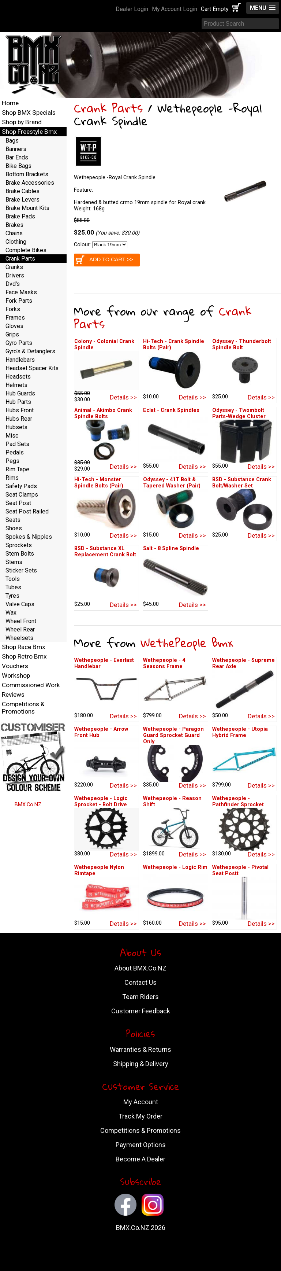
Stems (13, 562)
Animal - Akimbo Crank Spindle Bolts (103, 413)
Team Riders (140, 997)
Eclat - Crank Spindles (171, 410)
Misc (11, 435)
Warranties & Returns (140, 1049)
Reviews (13, 694)
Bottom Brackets (26, 174)
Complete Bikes (25, 250)
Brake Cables (22, 191)
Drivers (14, 275)
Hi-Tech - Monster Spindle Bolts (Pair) (98, 482)
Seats (12, 519)
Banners (15, 148)
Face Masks (21, 292)
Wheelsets (19, 637)
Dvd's (12, 283)
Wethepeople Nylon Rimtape (99, 870)
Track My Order (140, 1116)
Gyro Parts (18, 342)
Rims (12, 477)
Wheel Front (20, 621)
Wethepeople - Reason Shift (172, 801)
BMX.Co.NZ (28, 805)
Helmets (16, 385)
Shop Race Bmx (23, 647)
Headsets (18, 376)
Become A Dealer (140, 1159)
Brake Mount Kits (27, 208)
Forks (12, 309)
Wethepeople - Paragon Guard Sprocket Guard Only (173, 735)
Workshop (16, 675)
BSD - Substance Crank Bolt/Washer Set (241, 482)
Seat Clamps (21, 494)
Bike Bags (18, 165)
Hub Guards (20, 393)
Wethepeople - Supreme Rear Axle (243, 663)
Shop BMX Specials (29, 112)
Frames (15, 317)
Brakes (14, 224)
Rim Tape (17, 469)
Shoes (13, 528)
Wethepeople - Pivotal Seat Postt (240, 870)
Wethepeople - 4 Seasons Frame (164, 663)
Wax (10, 612)
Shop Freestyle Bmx (29, 131)
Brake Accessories (29, 182)
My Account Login (174, 8)
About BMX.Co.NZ (140, 968)
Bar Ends (16, 157)
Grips (12, 334)
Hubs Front (19, 410)
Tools (12, 578)
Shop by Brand (22, 122)
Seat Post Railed (27, 511)
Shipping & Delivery (140, 1064)
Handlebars (20, 359)
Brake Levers (22, 199)
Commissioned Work (31, 685)
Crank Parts (108, 108)
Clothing (15, 241)
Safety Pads (21, 486)
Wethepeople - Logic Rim (175, 867)
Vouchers (15, 666)
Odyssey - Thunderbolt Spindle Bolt (241, 344)
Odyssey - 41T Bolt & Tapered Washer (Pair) (172, 482)
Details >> (123, 397)
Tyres (12, 595)
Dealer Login (132, 8)
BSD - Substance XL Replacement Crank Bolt (105, 551)
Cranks (14, 267)
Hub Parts (18, 401)
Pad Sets (17, 444)
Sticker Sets (21, 570)
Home (10, 103)
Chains (14, 233)
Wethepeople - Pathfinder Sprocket (238, 801)
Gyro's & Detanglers (30, 351)
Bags (12, 140)
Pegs (12, 460)
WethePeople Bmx (186, 642)
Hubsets (16, 427)
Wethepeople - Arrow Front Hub (101, 732)
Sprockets (18, 545)
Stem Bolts (19, 553)
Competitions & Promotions (23, 707)
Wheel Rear (20, 629)
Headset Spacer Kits (32, 368)
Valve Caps (19, 604)
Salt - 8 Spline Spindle (171, 548)
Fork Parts (18, 300)
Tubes (13, 587)
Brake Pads (20, 216)
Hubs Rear (18, 418)
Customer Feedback (140, 1011)
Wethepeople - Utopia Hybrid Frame (240, 732)
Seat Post (18, 503)
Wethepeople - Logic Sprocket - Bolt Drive (100, 801)
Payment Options (141, 1145)
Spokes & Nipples (28, 536)
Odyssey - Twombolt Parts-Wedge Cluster (239, 413)
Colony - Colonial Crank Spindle (104, 344)
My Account (140, 1102)
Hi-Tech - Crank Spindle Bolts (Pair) (173, 344)
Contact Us (140, 982)
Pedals (14, 452)
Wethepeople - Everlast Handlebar (104, 663)
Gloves (14, 326)
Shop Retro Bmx (24, 656)
